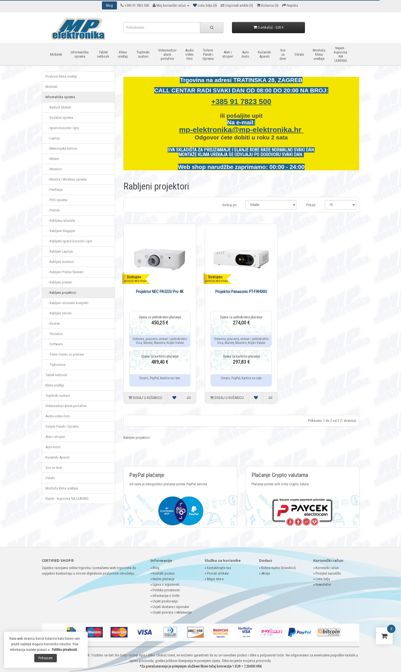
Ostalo (299, 54)
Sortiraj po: (229, 205)
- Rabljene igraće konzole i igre (68, 241)
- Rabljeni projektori (60, 293)
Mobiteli (56, 54)
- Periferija (53, 190)
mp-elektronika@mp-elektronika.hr (241, 129)
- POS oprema (56, 200)
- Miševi (52, 159)
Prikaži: (311, 205)
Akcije (265, 573)
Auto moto (245, 54)
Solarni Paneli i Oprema (208, 54)
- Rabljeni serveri (58, 313)
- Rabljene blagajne (60, 231)
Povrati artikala (218, 573)
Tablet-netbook (56, 375)
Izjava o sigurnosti (166, 584)
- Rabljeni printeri (58, 282)
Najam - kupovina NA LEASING (340, 54)
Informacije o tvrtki (166, 596)
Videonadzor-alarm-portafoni (66, 406)
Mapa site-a (215, 579)
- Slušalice (54, 334)
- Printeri (52, 210)
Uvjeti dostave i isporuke (171, 607)
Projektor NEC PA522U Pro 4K (160, 291)
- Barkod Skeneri (58, 107)
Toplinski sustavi (143, 54)
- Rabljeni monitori (59, 262)
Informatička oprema (80, 54)
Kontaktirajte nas (219, 568)
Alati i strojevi (227, 54)
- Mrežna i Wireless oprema (66, 179)
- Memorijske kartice (61, 148)
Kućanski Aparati (264, 54)
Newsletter (323, 584)
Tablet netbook (103, 54)
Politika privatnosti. (65, 650)
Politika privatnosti (166, 590)
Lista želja (323, 579)
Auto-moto (53, 447)
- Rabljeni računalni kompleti (66, 303)
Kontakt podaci (164, 573)
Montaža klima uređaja (319, 54)
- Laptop (52, 138)
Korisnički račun (327, 568)
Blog (156, 568)
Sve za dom (283, 54)
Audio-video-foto (57, 416)
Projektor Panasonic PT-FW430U (241, 291)
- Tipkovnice (55, 365)
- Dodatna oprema (59, 117)
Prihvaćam (45, 658)
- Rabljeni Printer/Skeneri (64, 272)
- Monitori (53, 169)
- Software (54, 344)
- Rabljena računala (60, 220)
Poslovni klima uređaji (61, 76)
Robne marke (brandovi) (278, 568)
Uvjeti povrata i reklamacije (172, 612)
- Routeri (52, 323)
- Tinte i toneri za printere (64, 354)
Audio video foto (189, 54)
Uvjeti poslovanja (165, 601)
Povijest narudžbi (328, 573)
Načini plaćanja (163, 579)
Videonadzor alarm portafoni (167, 54)
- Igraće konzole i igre (62, 128)
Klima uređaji (123, 54)
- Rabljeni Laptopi (59, 251)
